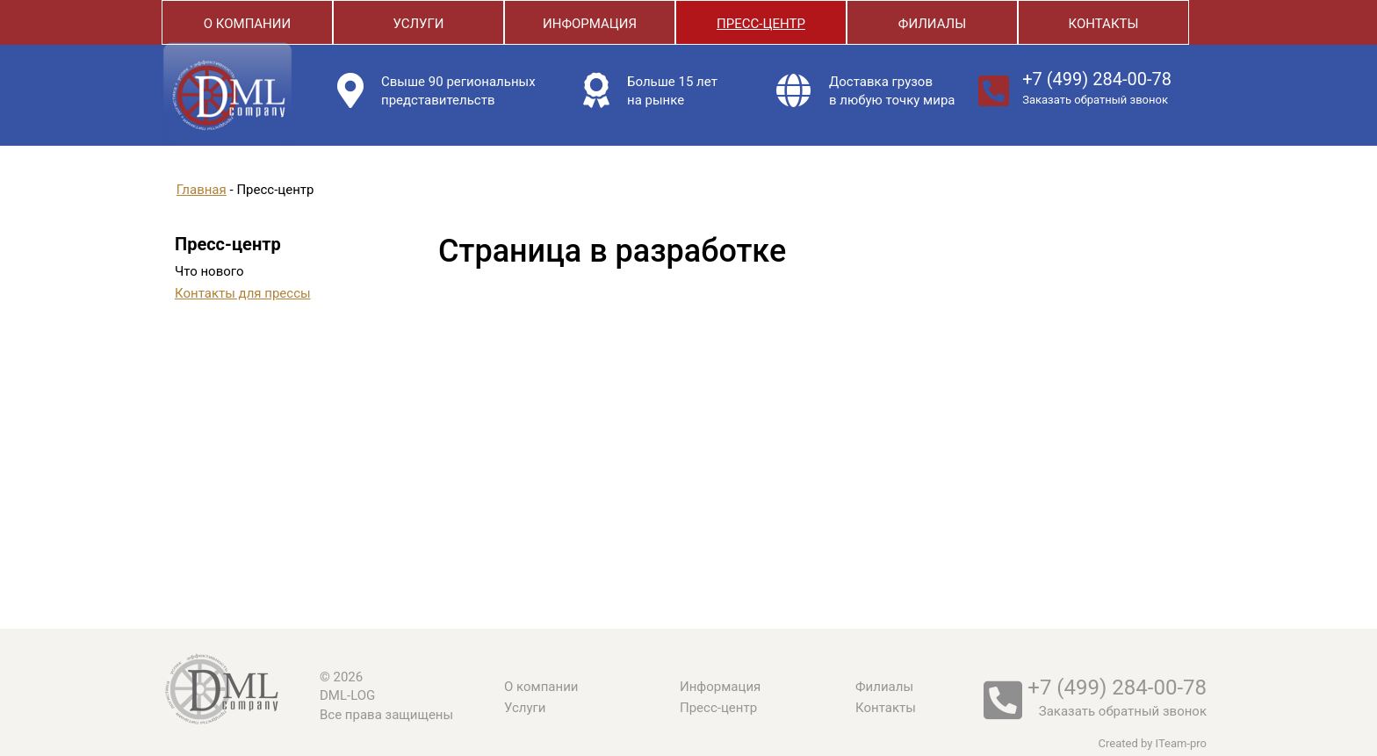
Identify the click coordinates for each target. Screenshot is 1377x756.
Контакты (1104, 24)
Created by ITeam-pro (1153, 743)
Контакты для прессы (243, 293)
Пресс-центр (761, 24)
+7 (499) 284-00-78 (1097, 79)
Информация (590, 24)
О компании (247, 24)
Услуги (418, 24)
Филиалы (932, 24)
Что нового (209, 271)
